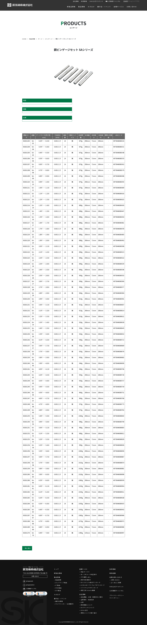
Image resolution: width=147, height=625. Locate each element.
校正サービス (85, 572)
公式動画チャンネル (113, 1)
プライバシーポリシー (117, 595)
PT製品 (58, 585)
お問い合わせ (35, 576)
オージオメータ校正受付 (89, 574)
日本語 (125, 1)
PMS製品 (59, 588)
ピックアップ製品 (61, 583)
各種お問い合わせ (116, 577)
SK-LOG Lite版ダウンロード (91, 582)
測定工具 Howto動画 (88, 590)
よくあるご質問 (116, 583)
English (132, 1)
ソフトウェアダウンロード (89, 588)
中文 (138, 1)
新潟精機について (87, 605)
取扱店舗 (113, 573)
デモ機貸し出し (86, 577)
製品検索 (58, 580)
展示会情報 (59, 601)
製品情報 (57, 577)
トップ (56, 569)
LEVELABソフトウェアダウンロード (93, 585)
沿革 (82, 602)
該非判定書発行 (86, 580)
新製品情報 (58, 573)
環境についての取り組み (89, 613)
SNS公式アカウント (96, 1)
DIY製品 (58, 590)
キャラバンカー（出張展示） (65, 604)
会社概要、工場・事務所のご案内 (92, 597)
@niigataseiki (28, 581)
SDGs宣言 (84, 610)
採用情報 (84, 1)
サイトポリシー (115, 598)
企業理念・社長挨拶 (87, 600)
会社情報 (76, 1)
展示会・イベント (60, 599)
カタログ (57, 594)
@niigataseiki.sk (28, 585)
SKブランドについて (87, 607)
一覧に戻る (27, 548)
